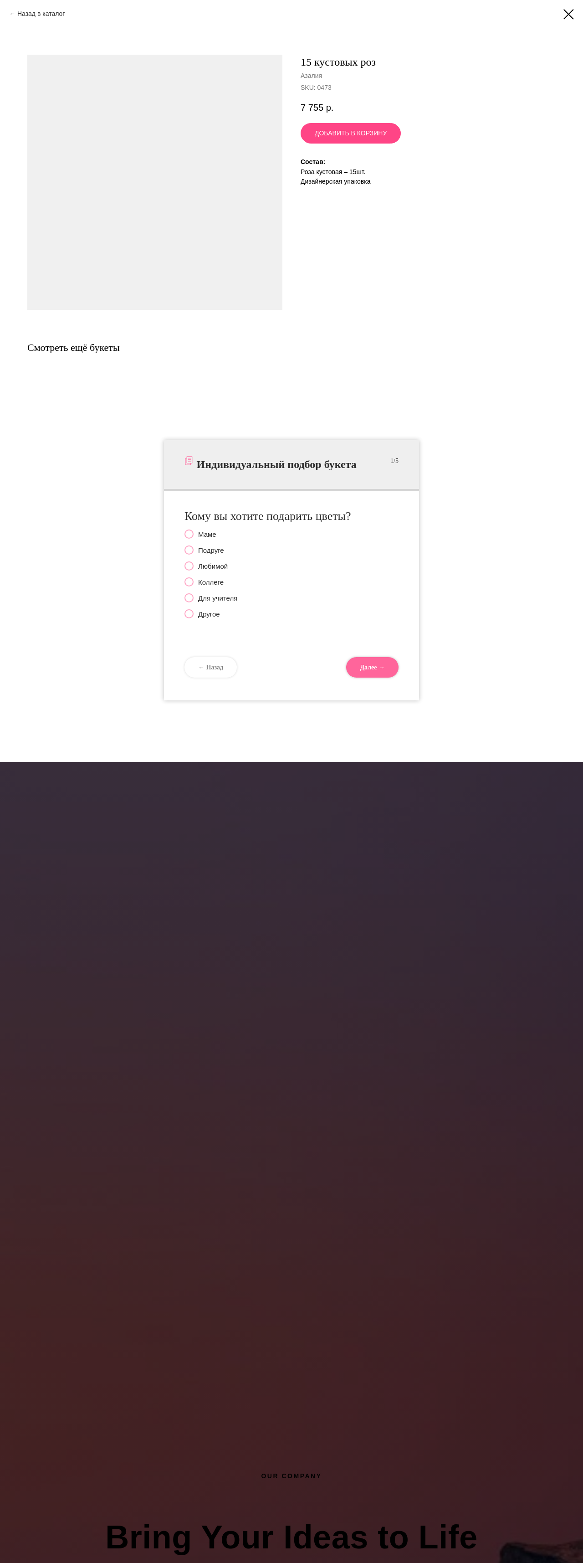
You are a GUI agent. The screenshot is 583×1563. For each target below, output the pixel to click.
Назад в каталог (41, 13)
